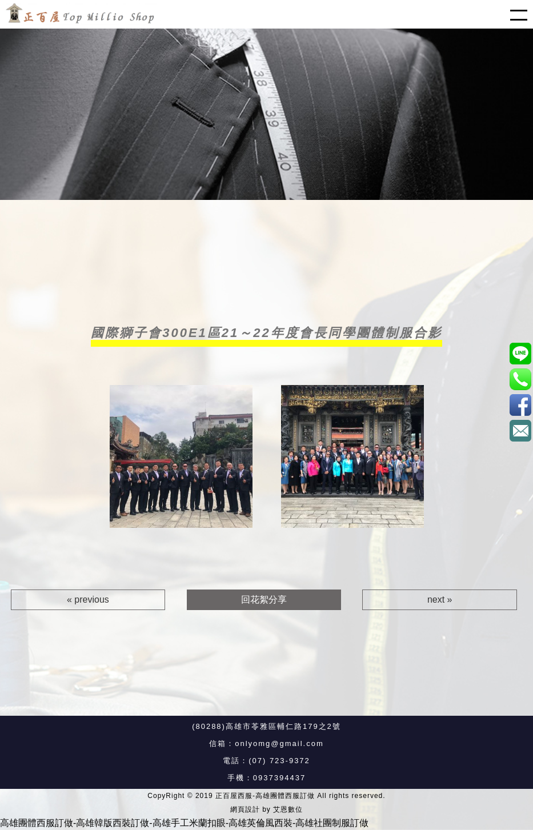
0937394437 (279, 777)
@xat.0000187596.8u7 (520, 353)
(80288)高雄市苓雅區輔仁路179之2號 (266, 726)
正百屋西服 (520, 405)
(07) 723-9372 (279, 760)
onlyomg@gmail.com (279, 743)
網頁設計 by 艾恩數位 (266, 809)
